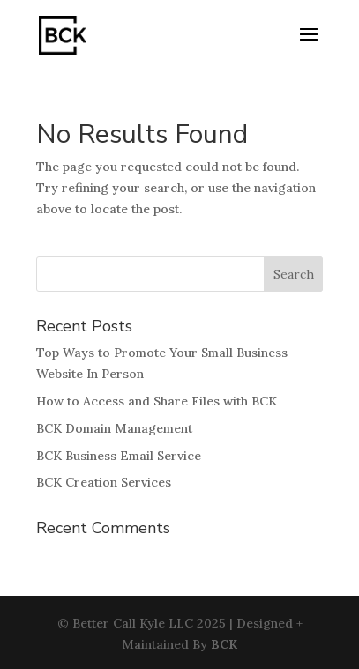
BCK (224, 644)
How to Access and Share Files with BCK (156, 401)
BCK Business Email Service (118, 456)
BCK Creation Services (103, 482)
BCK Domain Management (114, 428)
